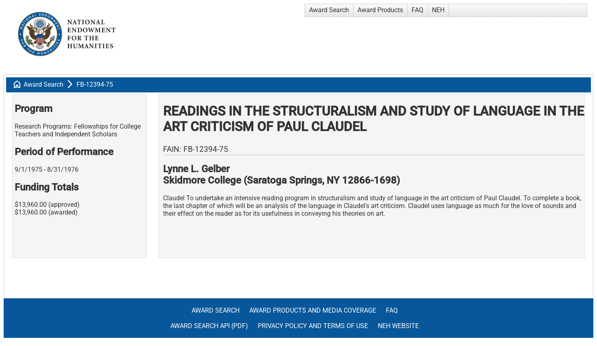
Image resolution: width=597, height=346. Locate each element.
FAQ (417, 10)
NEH (438, 10)
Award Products (380, 10)
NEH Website (398, 326)
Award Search (329, 10)
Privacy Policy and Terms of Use (313, 326)
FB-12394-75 (94, 84)
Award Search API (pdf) (209, 326)
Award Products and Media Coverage (312, 310)
